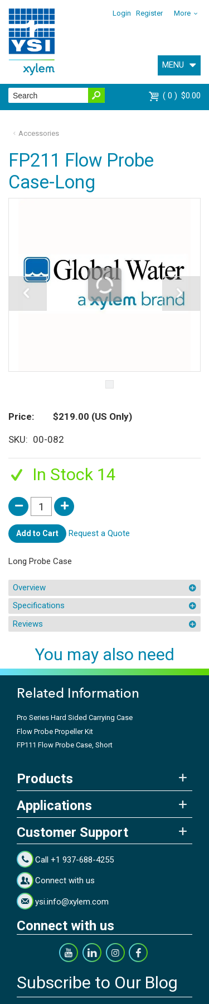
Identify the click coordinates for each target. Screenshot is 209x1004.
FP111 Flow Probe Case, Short (65, 745)
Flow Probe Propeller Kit (55, 731)
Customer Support (72, 832)
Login (122, 13)
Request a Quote (99, 533)
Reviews (28, 624)
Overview (29, 587)
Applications (54, 805)
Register (149, 13)
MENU (173, 65)
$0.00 (182, 96)
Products (45, 779)
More (182, 13)
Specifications (39, 605)
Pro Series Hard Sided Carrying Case (75, 717)
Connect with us (65, 880)
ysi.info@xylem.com (72, 902)
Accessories (38, 133)
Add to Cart (37, 533)
